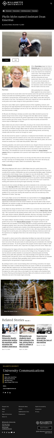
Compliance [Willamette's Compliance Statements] (38, 409)
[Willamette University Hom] (4, 11)
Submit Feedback (44, 427)
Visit (3, 411)
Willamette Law (35, 68)
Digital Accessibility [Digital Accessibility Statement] (40, 406)
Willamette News (23, 406)
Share (6, 60)
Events (20, 409)
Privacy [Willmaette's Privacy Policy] (37, 411)
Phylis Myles (38, 66)
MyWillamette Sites (24, 411)
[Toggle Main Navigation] (51, 3)
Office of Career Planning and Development (19, 176)
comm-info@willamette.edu (9, 388)
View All (27, 320)
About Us (4, 416)
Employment (22, 414)
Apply (3, 409)
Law (15, 60)
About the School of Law (10, 311)
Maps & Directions (7, 414)
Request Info (5, 406)
